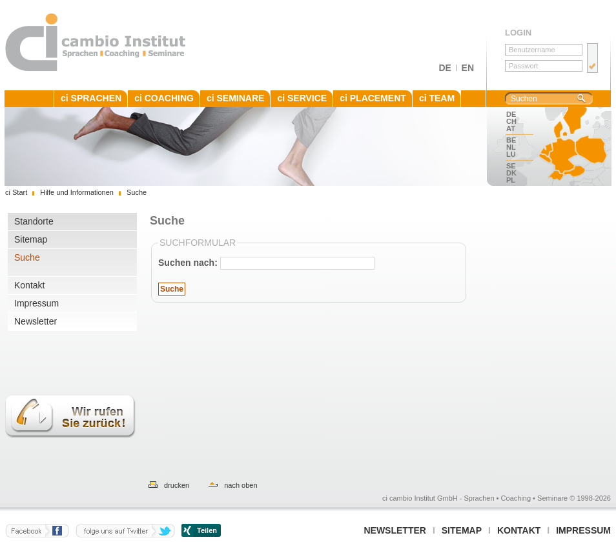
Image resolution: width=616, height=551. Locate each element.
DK (511, 173)
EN (468, 68)
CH (511, 121)
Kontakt (29, 285)
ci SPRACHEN (91, 98)
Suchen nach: (188, 262)
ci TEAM (437, 98)
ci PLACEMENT (373, 98)
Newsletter (35, 321)
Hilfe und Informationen (77, 192)
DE (444, 68)
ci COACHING (164, 98)
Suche (27, 257)
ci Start (16, 192)
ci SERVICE (302, 98)
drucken (176, 485)
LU (511, 154)
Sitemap (30, 239)
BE (511, 140)
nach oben (240, 485)
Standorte (34, 221)
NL (511, 147)
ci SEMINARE (235, 98)
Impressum (36, 303)
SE (511, 166)
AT (510, 128)
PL (510, 180)
